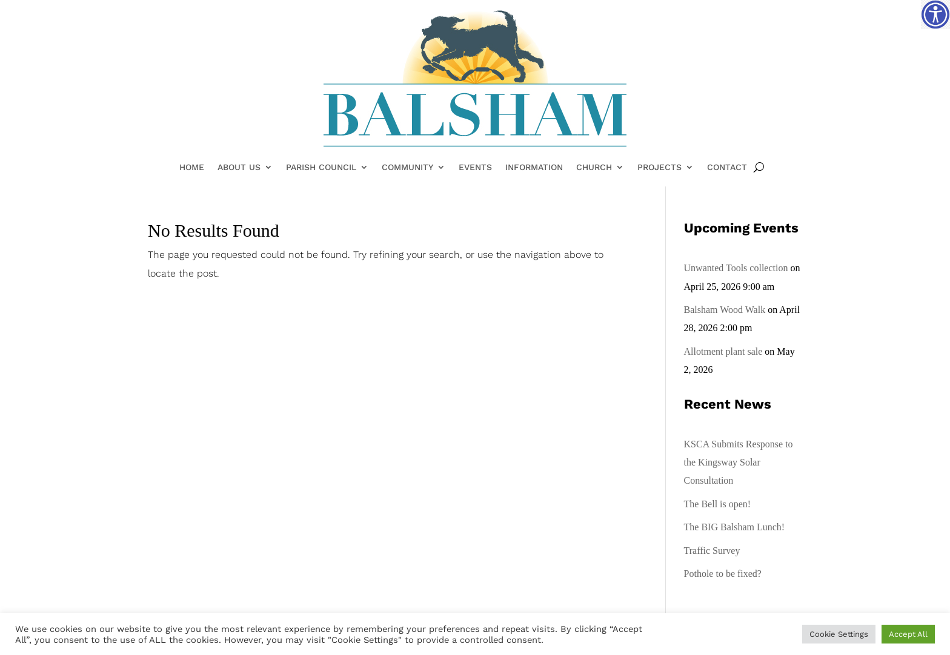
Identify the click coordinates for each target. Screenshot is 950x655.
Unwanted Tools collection (736, 268)
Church (594, 167)
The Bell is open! (717, 504)
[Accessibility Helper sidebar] (935, 14)
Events (475, 167)
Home (191, 167)
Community (407, 167)
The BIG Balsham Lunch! (734, 527)
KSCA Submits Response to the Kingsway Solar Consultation (738, 462)
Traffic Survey (712, 550)
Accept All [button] (908, 634)
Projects (659, 167)
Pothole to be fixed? (723, 573)
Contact (727, 167)
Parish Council (321, 167)
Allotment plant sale (723, 351)
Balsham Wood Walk (725, 309)
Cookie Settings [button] (838, 634)
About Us (239, 167)
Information (534, 167)
